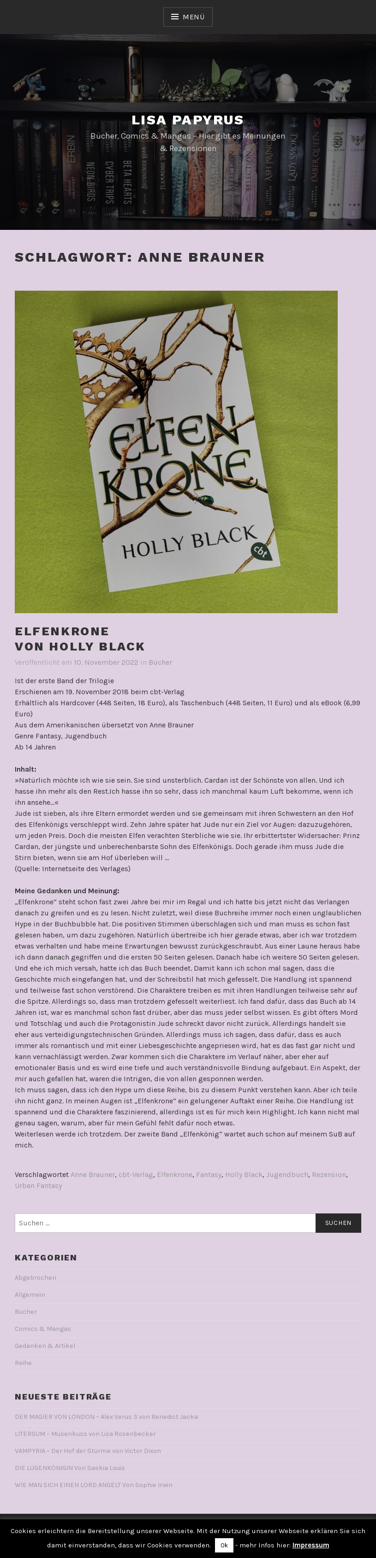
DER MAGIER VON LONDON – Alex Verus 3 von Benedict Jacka (106, 1417)
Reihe (23, 1363)
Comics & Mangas (43, 1329)
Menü (194, 16)
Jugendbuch (287, 1174)
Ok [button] (224, 1545)
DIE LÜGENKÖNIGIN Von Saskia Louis (70, 1468)
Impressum (310, 1545)
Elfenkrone (174, 1174)
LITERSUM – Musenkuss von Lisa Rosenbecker (85, 1434)
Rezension (329, 1174)
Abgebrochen (35, 1278)
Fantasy (208, 1174)
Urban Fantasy (38, 1185)
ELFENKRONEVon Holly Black (80, 638)
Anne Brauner (93, 1174)
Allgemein (30, 1295)
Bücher (160, 662)
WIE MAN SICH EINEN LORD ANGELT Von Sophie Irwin (94, 1485)
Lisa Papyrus (188, 119)
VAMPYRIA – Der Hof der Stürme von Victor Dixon (88, 1451)
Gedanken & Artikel (45, 1346)
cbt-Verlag (136, 1174)
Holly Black (244, 1174)
